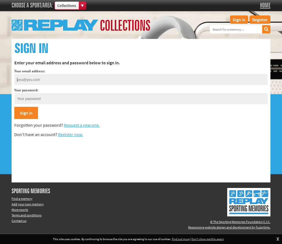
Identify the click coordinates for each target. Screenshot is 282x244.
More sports (20, 210)
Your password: (26, 90)
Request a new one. (82, 125)
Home (265, 5)
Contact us (19, 221)
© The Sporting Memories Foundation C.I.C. (240, 222)
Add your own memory (28, 204)
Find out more (180, 239)
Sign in (239, 19)
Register (260, 19)
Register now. (70, 134)
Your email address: (29, 71)
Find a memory (22, 199)
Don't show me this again (207, 239)
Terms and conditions (27, 215)
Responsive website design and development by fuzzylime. (229, 227)
